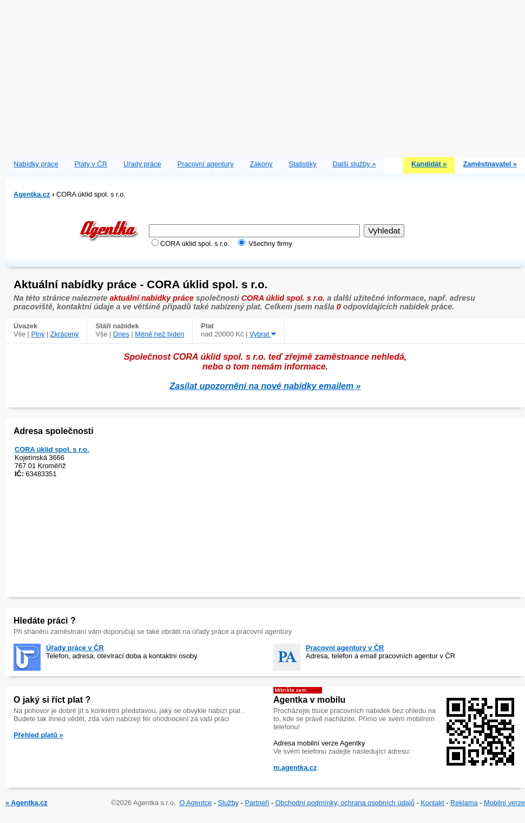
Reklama (464, 803)
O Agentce (195, 803)
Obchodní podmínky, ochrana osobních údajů (345, 803)
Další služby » (354, 164)
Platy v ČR (91, 164)
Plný (38, 334)
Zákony (261, 164)
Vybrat (263, 334)
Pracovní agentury (206, 164)
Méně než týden (159, 334)
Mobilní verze (504, 803)
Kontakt (432, 803)
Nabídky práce (36, 164)
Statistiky (303, 164)
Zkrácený (64, 334)
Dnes (121, 334)
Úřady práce (142, 164)
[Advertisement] (265, 76)
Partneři (257, 803)
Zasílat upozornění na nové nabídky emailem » (265, 386)
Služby (228, 803)
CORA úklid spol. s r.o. (52, 449)
